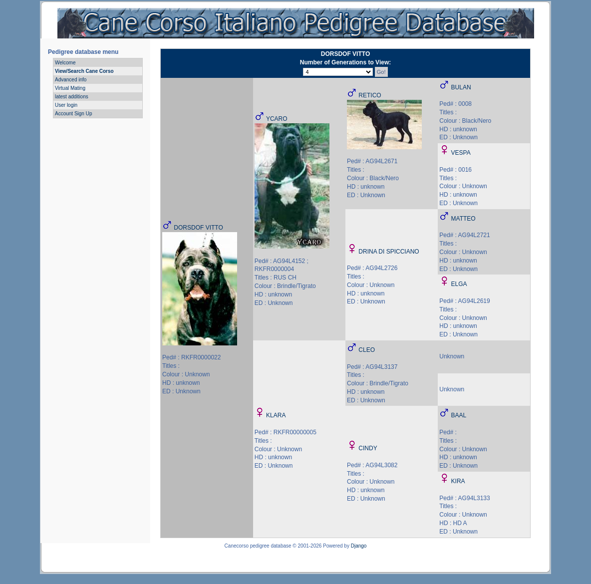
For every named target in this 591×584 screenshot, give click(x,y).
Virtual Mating (70, 88)
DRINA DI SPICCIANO (388, 251)
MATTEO (463, 218)
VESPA (461, 152)
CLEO (366, 349)
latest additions (71, 96)
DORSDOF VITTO (198, 227)
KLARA (276, 415)
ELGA (459, 284)
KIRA (458, 481)
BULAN (461, 87)
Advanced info (70, 79)
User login (66, 105)
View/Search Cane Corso (84, 71)
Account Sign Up (73, 113)
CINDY (367, 448)
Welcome (65, 62)
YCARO (277, 118)
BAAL (459, 415)
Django (359, 546)
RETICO (369, 95)
